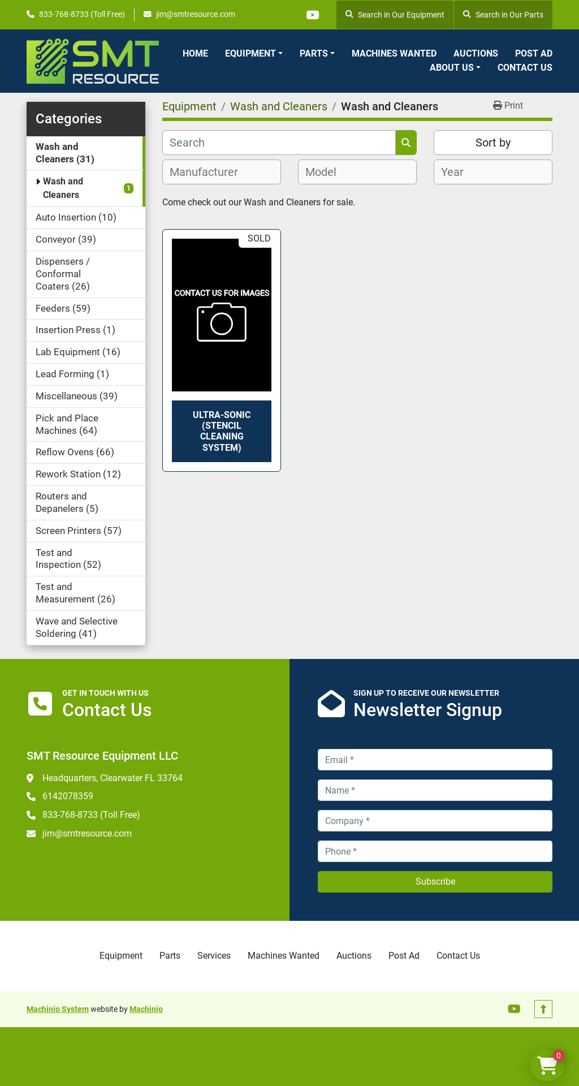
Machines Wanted (394, 53)
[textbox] (210, 171)
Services (214, 955)
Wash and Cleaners (63, 188)
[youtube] (312, 15)
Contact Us (525, 67)
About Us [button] (452, 67)
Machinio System (58, 1009)
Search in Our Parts (503, 14)
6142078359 (67, 796)
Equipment (250, 53)
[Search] (279, 142)
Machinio (146, 1009)
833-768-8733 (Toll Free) (82, 14)
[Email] (435, 759)
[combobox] (221, 172)
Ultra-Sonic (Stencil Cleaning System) (221, 431)
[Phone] (435, 851)
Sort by (493, 142)
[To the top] (543, 1009)
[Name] (435, 790)
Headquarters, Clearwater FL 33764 (112, 778)
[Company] (435, 820)
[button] (254, 54)
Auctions (475, 53)
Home (195, 53)
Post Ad (533, 53)
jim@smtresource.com (195, 14)
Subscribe (435, 881)
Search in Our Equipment (394, 14)
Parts (314, 53)
